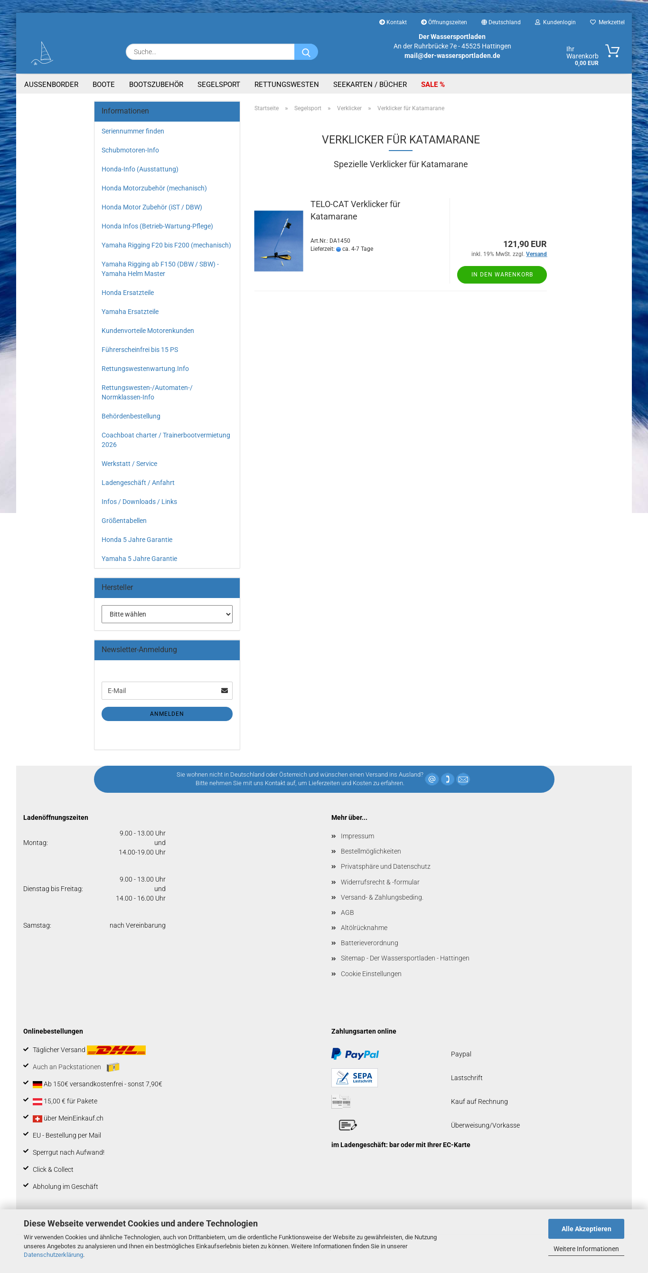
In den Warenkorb (502, 274)
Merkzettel (607, 22)
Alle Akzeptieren (586, 1229)
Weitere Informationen (586, 1249)
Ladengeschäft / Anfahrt (138, 482)
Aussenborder (51, 84)
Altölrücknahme (364, 927)
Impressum (357, 836)
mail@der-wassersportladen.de (452, 55)
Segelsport (218, 84)
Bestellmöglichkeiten (371, 851)
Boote (104, 84)
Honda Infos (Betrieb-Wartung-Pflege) (157, 226)
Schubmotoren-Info (130, 150)
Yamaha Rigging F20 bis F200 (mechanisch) (166, 245)
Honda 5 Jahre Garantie (137, 539)
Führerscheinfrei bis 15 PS (140, 349)
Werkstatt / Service (129, 463)
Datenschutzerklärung (53, 1254)
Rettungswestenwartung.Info (145, 368)
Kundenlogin (555, 22)
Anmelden (167, 714)
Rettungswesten (286, 84)
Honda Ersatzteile (128, 292)
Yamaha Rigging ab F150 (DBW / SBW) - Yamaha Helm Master (160, 268)
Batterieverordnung (369, 943)
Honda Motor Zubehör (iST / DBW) (152, 207)
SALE (430, 84)
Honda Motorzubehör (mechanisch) (154, 188)
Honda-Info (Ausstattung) (140, 169)
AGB (347, 912)
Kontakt (393, 22)
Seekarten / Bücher (370, 84)
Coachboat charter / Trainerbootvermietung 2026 (166, 439)
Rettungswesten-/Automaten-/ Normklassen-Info (147, 392)
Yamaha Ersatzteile (130, 311)
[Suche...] (306, 52)
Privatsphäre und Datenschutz (386, 866)
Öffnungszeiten (444, 22)
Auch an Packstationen (76, 1067)
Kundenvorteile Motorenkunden (148, 330)
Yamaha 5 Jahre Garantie (139, 558)
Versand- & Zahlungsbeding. (382, 897)
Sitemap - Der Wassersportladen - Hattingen (405, 958)
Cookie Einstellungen (371, 974)
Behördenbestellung (131, 416)
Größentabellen (124, 520)
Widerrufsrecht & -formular (380, 882)
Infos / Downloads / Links (139, 501)
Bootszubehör (156, 84)
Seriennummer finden (133, 131)
